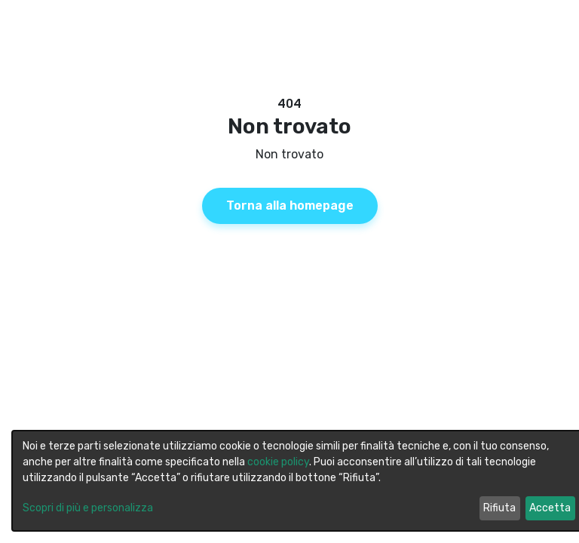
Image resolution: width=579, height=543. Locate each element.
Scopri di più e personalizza (88, 508)
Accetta (550, 508)
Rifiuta (499, 508)
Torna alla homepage (290, 205)
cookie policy (278, 462)
